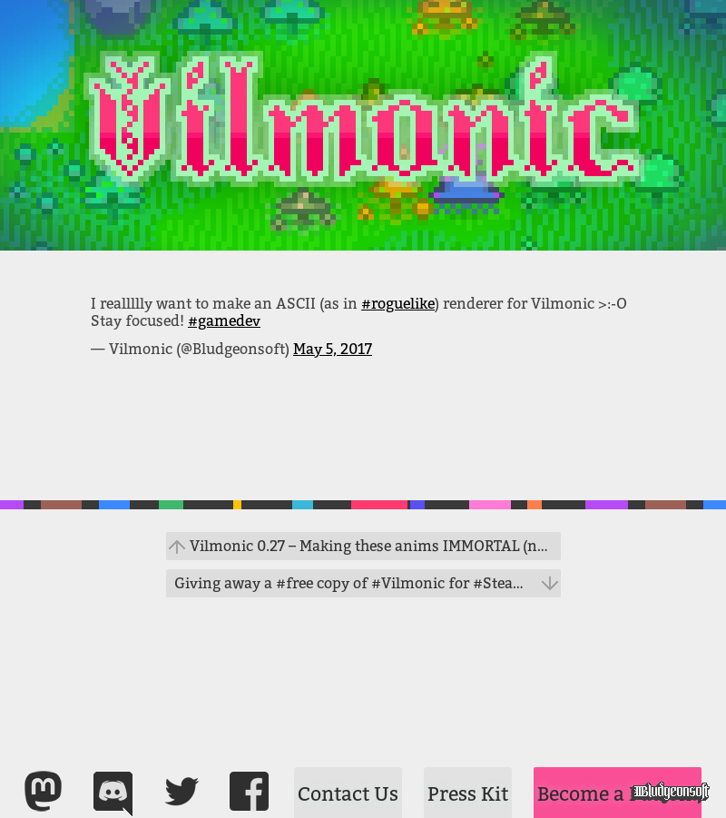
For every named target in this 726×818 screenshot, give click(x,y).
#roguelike (398, 303)
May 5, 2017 (332, 349)
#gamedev (224, 321)
